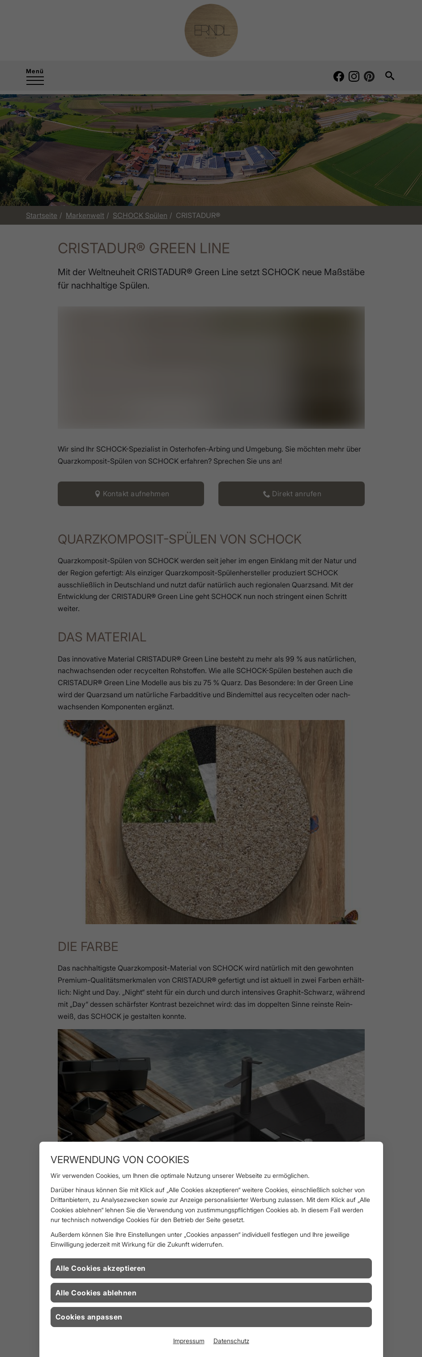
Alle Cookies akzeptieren (100, 1268)
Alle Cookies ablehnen (96, 1292)
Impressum (189, 1340)
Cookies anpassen (89, 1316)
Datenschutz (231, 1340)
